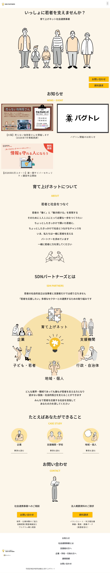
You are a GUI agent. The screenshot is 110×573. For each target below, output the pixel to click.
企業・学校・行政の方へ (66, 553)
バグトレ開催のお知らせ (82, 137)
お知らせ (66, 538)
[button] (107, 3)
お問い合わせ (66, 563)
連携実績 (66, 558)
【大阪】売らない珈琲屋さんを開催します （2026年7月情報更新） (27, 136)
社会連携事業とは (66, 543)
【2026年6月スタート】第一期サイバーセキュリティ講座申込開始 (27, 174)
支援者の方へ (66, 548)
